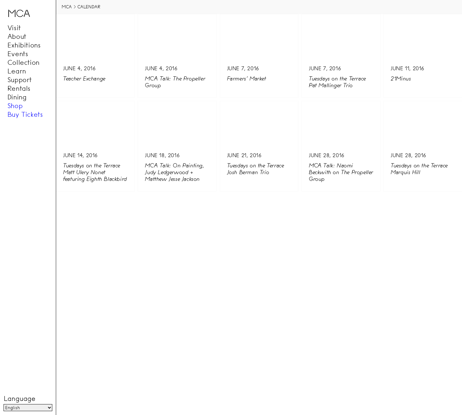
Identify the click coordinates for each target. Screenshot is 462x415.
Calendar (88, 6)
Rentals (18, 88)
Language (19, 399)
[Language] (28, 407)
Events (17, 53)
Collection (23, 62)
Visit (14, 27)
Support (19, 79)
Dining (17, 97)
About (16, 36)
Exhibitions (24, 45)
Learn (16, 71)
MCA (67, 6)
